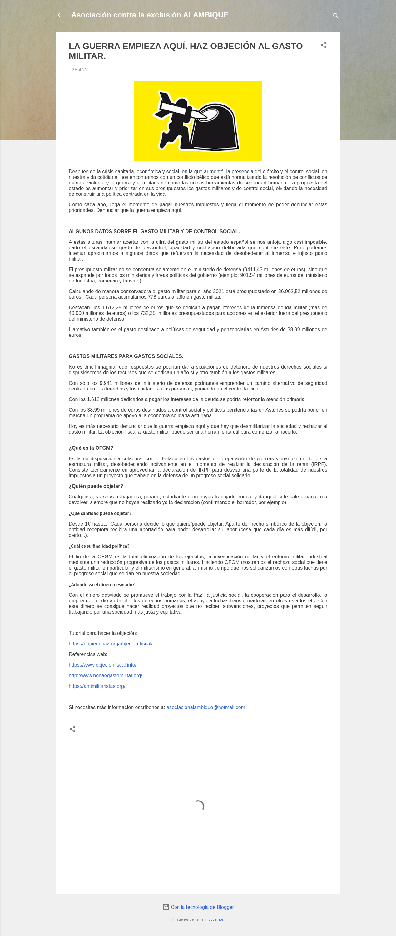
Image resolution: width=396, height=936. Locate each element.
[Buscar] (336, 17)
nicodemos (214, 920)
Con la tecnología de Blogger (198, 907)
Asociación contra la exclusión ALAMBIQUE (149, 15)
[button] (323, 46)
